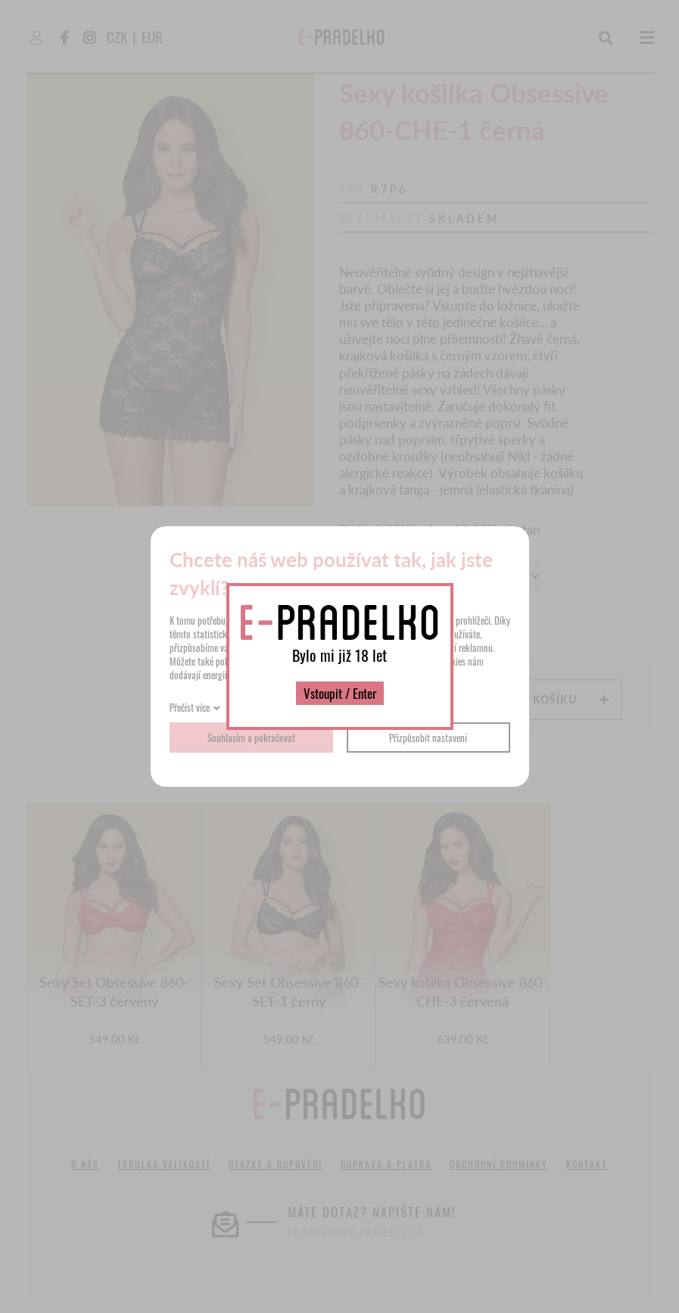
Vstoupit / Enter (340, 693)
